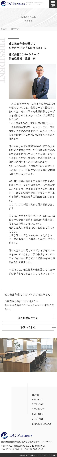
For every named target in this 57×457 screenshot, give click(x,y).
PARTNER (37, 414)
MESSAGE (37, 404)
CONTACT (37, 418)
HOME (4, 29)
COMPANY (38, 409)
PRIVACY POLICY (41, 423)
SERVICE (37, 399)
